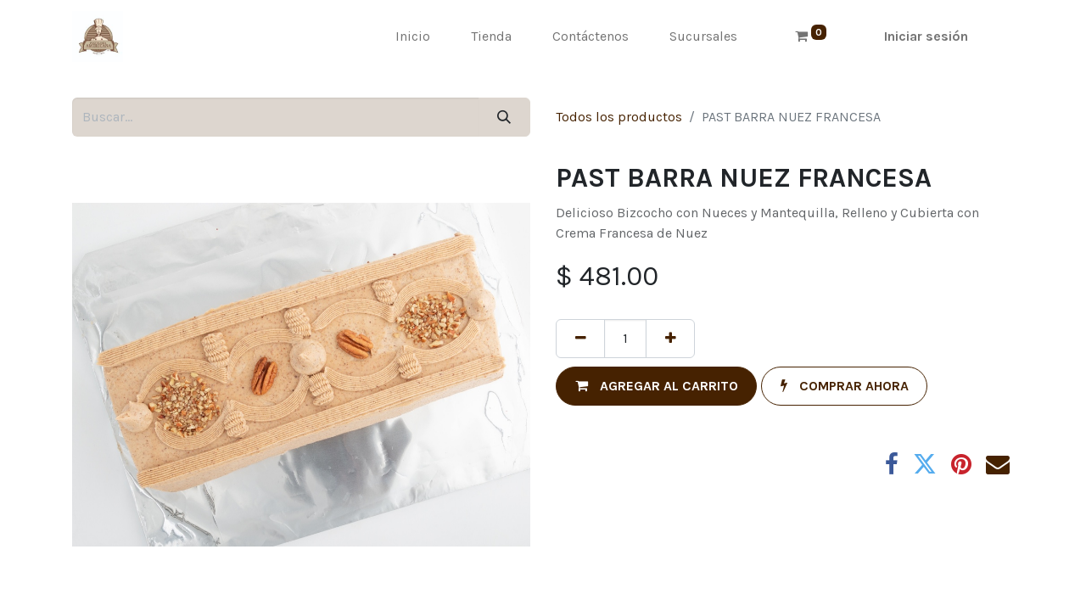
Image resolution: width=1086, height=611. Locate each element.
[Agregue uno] (670, 338)
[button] (656, 386)
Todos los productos (619, 117)
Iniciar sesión (926, 36)
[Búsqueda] (504, 117)
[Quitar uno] (580, 338)
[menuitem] (413, 36)
